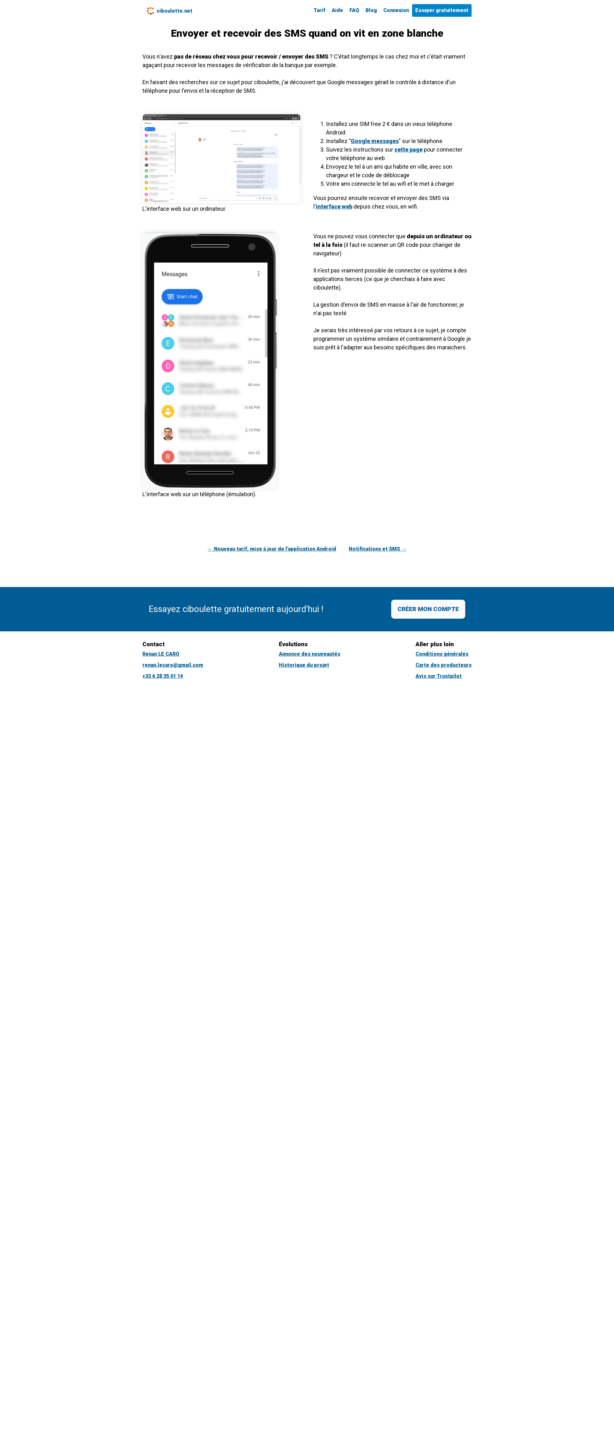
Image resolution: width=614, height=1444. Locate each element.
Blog (371, 10)
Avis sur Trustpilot (439, 676)
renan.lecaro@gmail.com (172, 665)
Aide (337, 10)
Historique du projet (304, 665)
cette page (408, 149)
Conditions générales (442, 654)
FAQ (354, 10)
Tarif (319, 10)
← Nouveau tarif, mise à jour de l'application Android (272, 549)
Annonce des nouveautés (309, 654)
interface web (334, 206)
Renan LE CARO (160, 654)
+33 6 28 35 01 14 (162, 676)
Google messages (375, 141)
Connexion (396, 10)
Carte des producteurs (444, 665)
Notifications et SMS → (377, 549)
